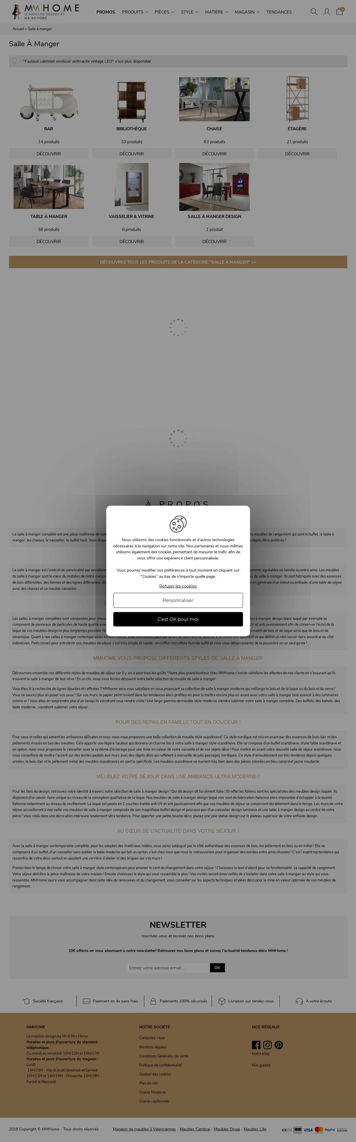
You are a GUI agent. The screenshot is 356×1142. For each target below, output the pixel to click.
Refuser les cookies (178, 586)
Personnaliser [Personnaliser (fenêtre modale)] (178, 600)
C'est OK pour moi (178, 619)
